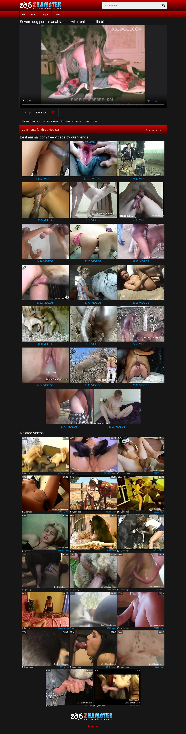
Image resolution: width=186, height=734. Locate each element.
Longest (45, 14)
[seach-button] (164, 5)
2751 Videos (140, 344)
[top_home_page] (41, 5)
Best (24, 14)
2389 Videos (140, 385)
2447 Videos (93, 385)
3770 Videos (93, 302)
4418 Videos (45, 261)
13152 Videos (45, 178)
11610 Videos (93, 178)
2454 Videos (45, 385)
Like (26, 113)
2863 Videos (93, 344)
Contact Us (93, 726)
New (33, 14)
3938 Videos (140, 261)
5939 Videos (140, 220)
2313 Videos (116, 426)
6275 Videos (45, 220)
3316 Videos (140, 302)
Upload (57, 14)
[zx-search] (134, 5)
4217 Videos (93, 261)
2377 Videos (69, 426)
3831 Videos (45, 302)
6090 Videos (93, 220)
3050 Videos (45, 344)
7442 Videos (140, 178)
